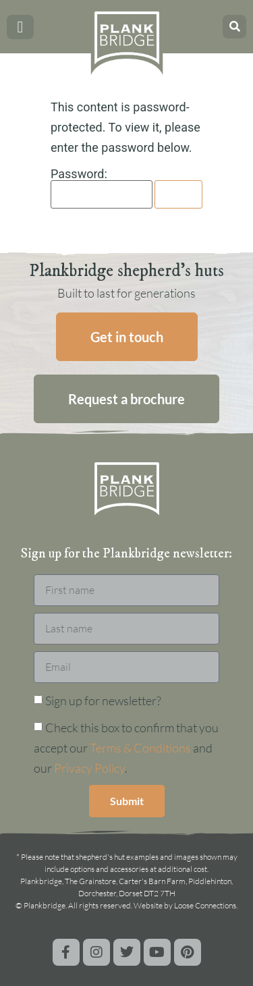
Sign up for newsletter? (103, 700)
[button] (20, 27)
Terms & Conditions (140, 747)
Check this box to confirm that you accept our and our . (126, 747)
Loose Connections (205, 905)
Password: (101, 188)
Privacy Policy (89, 768)
